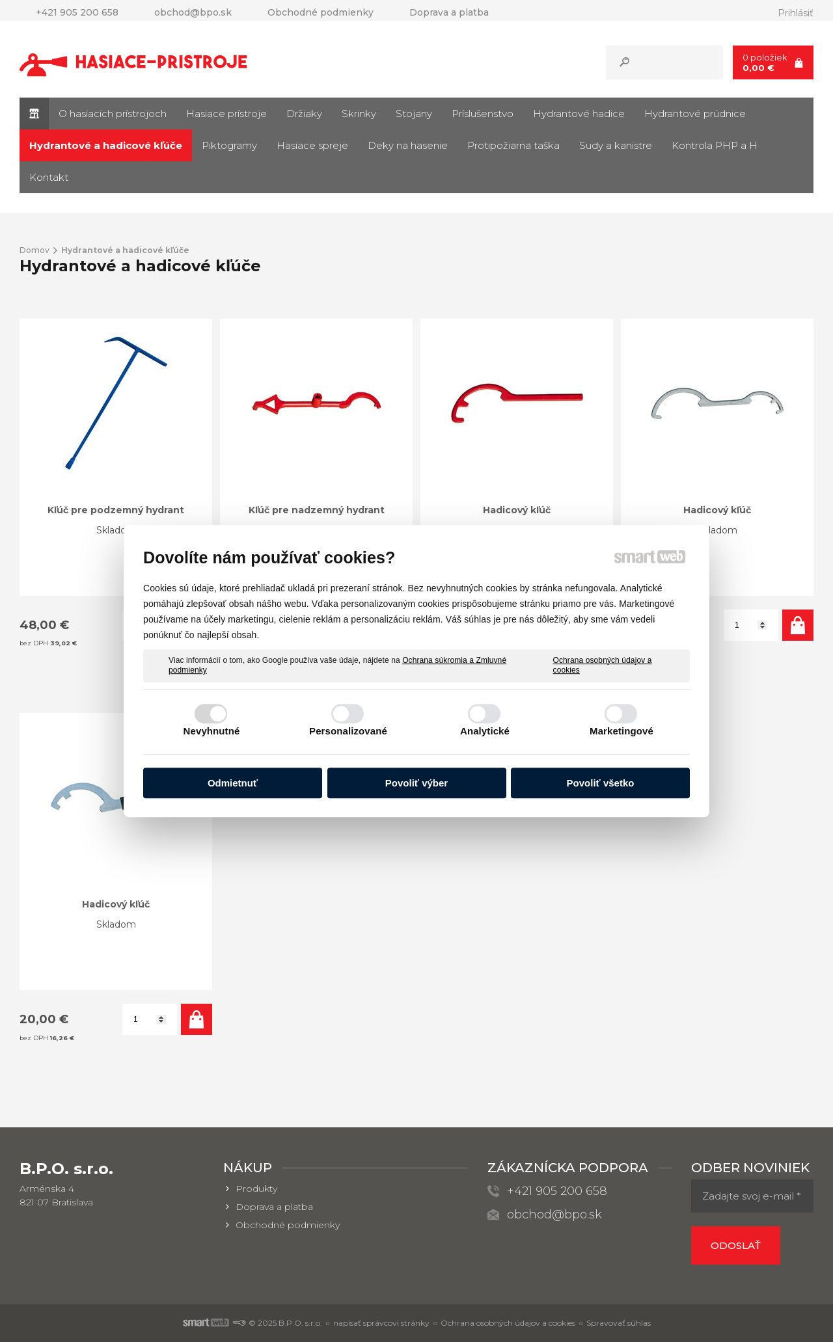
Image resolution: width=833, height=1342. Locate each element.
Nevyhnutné (212, 730)
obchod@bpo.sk (554, 1214)
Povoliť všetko (601, 782)
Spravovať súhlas (618, 1323)
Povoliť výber (416, 782)
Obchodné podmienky (288, 1225)
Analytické (485, 730)
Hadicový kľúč (517, 510)
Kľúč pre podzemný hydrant (116, 510)
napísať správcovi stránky (381, 1323)
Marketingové (621, 730)
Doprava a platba (274, 1207)
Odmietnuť (233, 782)
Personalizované (348, 730)
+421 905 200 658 (557, 1191)
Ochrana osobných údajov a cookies (602, 665)
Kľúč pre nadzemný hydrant (317, 510)
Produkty (256, 1188)
